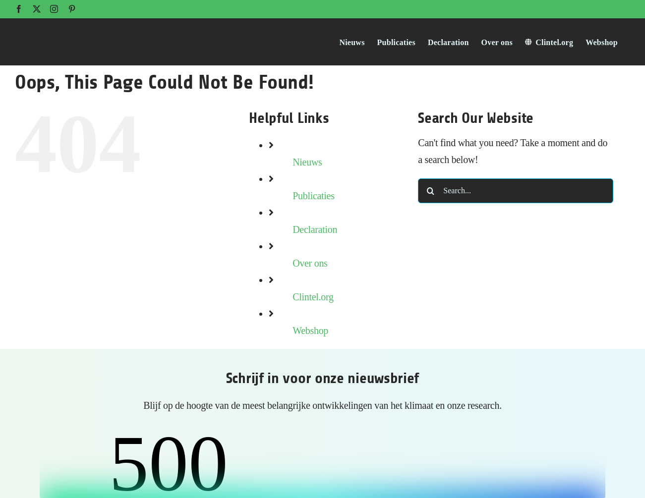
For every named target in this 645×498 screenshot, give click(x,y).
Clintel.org (313, 296)
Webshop (310, 330)
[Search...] (515, 190)
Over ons (310, 263)
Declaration (315, 229)
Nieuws (307, 162)
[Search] (430, 190)
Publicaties (313, 195)
